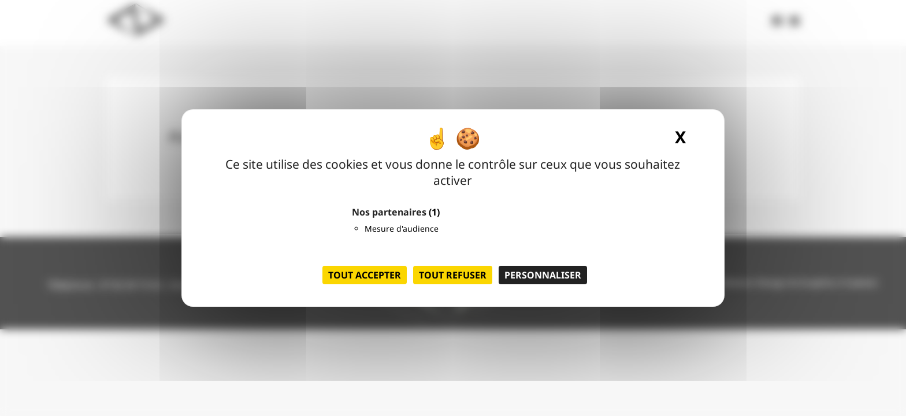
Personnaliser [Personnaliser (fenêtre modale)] (542, 275)
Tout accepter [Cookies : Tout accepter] (364, 275)
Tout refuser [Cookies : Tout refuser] (453, 275)
